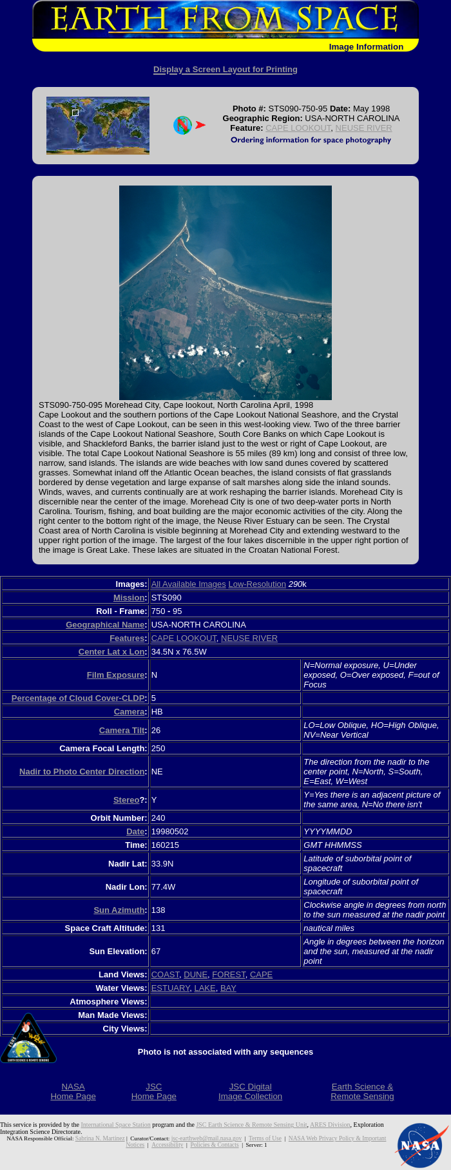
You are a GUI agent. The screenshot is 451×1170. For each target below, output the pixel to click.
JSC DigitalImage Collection (250, 1091)
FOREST (228, 974)
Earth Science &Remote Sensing (362, 1091)
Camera (129, 711)
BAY (228, 988)
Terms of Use (255, 1138)
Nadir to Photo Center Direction (81, 771)
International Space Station (116, 1124)
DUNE (195, 974)
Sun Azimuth (118, 910)
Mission (128, 597)
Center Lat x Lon (112, 652)
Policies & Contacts (203, 1145)
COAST (165, 974)
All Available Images (188, 584)
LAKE (204, 988)
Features (127, 638)
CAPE (261, 974)
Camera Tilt (122, 730)
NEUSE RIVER (364, 128)
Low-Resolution (257, 584)
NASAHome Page (72, 1091)
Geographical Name (105, 624)
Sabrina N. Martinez (94, 1138)
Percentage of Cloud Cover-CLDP (78, 698)
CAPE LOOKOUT (298, 128)
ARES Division (330, 1124)
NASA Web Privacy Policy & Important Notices (334, 1138)
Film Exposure (116, 675)
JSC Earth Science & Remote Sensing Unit (251, 1124)
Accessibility (158, 1145)
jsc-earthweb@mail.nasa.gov (198, 1138)
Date (135, 831)
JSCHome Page (154, 1091)
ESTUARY (170, 988)
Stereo (126, 800)
